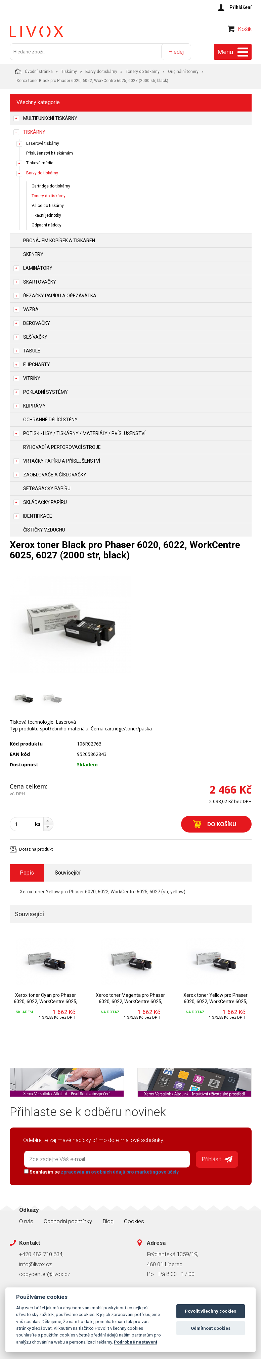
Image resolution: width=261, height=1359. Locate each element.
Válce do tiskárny (48, 205)
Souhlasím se (101, 1172)
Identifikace (37, 516)
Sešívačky (35, 337)
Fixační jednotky (46, 215)
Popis (27, 872)
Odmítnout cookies (210, 1328)
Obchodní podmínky (68, 1221)
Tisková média (39, 163)
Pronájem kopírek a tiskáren (59, 240)
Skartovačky (39, 282)
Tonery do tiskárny (143, 71)
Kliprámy (34, 406)
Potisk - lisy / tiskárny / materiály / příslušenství (84, 433)
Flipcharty (36, 364)
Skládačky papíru (45, 502)
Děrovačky (36, 323)
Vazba (31, 309)
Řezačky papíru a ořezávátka (59, 295)
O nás (26, 1221)
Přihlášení (240, 7)
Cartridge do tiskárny (51, 186)
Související (67, 872)
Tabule (31, 350)
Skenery (33, 254)
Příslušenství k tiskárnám (49, 153)
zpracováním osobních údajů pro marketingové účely (120, 1172)
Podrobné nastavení (135, 1342)
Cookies (134, 1221)
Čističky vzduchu (44, 530)
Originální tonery (183, 71)
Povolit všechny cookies (210, 1311)
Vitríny (31, 378)
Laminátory (37, 268)
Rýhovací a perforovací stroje (62, 447)
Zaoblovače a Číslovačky (54, 474)
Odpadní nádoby (46, 225)
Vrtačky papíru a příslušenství (61, 461)
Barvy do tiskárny (101, 71)
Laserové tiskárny (42, 143)
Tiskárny (69, 71)
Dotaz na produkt (36, 849)
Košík (245, 29)
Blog (108, 1221)
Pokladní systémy (45, 392)
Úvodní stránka (34, 71)
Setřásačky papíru (47, 488)
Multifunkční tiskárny (50, 118)
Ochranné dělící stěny (50, 419)
